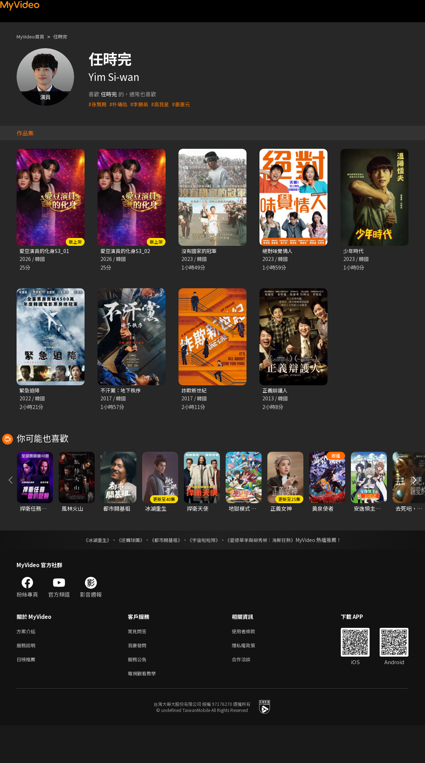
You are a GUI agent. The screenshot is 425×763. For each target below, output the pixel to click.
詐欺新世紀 (194, 391)
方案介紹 (27, 665)
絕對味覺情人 (278, 251)
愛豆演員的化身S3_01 (45, 251)
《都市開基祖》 (164, 573)
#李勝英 (142, 104)
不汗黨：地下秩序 (122, 391)
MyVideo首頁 (33, 36)
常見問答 (138, 665)
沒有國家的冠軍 (200, 251)
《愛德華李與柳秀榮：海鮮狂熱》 (265, 573)
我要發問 (138, 680)
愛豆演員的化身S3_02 (126, 251)
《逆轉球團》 (127, 573)
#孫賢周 (98, 104)
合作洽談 (247, 695)
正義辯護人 (275, 391)
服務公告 (138, 695)
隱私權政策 (249, 680)
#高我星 (163, 104)
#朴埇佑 (120, 104)
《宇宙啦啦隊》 (204, 573)
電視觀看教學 (144, 710)
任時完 (66, 36)
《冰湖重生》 (91, 573)
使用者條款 (249, 665)
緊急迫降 (30, 391)
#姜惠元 (185, 104)
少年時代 (354, 251)
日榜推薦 (27, 695)
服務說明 (27, 680)
